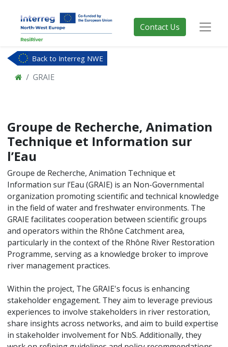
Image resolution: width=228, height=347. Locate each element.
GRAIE (44, 77)
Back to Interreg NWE (67, 58)
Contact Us (160, 27)
